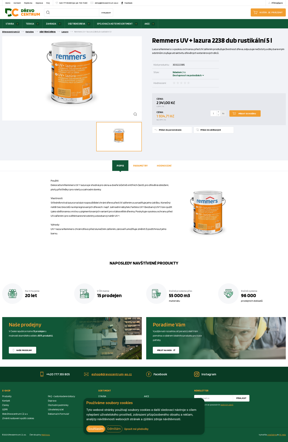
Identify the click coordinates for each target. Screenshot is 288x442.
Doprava (39, 3)
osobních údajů (227, 405)
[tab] (120, 165)
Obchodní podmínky (58, 405)
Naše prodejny (24, 350)
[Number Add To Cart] (213, 113)
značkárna (272, 434)
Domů (7, 3)
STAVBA (10, 23)
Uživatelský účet (56, 409)
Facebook (128, 3)
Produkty (6, 396)
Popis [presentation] (120, 165)
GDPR (5, 409)
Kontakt (17, 3)
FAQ (48, 3)
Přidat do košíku (247, 113)
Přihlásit (241, 398)
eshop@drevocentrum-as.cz (106, 3)
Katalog (30, 31)
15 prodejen (109, 295)
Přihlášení (277, 2)
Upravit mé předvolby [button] (136, 429)
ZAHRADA (51, 23)
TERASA (30, 23)
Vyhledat (106, 13)
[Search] (48, 12)
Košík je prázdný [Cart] (271, 12)
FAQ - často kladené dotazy (61, 396)
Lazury (65, 31)
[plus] (218, 111)
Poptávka (28, 3)
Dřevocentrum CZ (11, 31)
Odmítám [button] (114, 429)
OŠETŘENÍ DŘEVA (76, 23)
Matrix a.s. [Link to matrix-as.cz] (45, 434)
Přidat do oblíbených (210, 130)
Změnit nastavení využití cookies (18, 418)
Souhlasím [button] (95, 429)
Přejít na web (164, 350)
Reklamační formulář (58, 414)
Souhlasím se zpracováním (216, 405)
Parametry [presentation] (140, 165)
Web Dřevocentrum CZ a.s (15, 414)
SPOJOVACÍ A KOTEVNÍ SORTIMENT (115, 23)
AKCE (147, 23)
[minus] (218, 114)
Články (5, 405)
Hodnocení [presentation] (164, 165)
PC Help (282, 434)
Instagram (208, 374)
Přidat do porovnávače (170, 130)
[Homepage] (22, 12)
